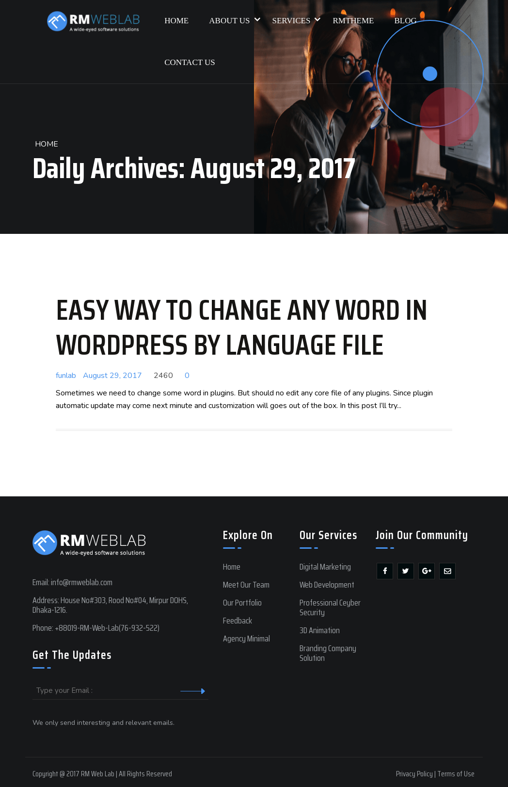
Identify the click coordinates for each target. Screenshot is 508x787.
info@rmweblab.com (81, 582)
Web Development (327, 584)
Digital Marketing (325, 567)
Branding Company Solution (328, 653)
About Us (233, 12)
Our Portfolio (242, 602)
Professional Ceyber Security (330, 607)
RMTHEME (353, 20)
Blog (405, 20)
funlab (66, 375)
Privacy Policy (414, 774)
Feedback (237, 620)
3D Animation (320, 630)
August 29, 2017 (112, 375)
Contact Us (189, 62)
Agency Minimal (246, 638)
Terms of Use (456, 774)
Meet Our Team (246, 584)
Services (295, 12)
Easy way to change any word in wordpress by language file (242, 327)
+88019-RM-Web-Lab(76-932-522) (107, 628)
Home (176, 20)
